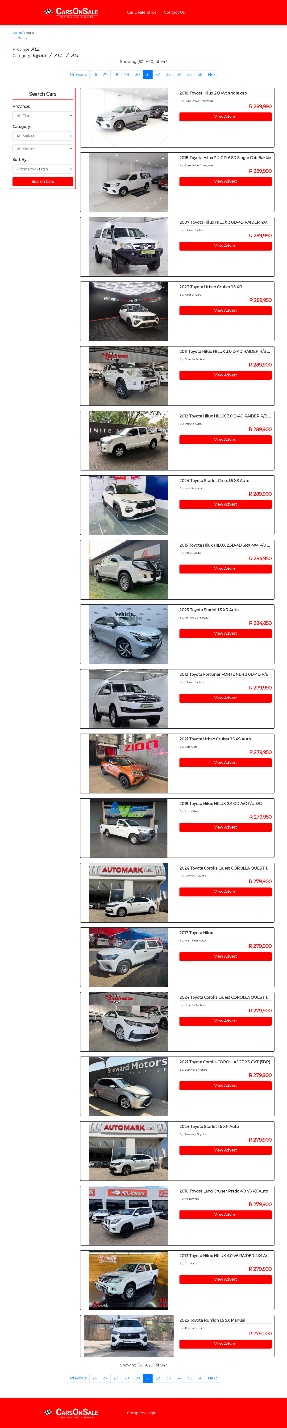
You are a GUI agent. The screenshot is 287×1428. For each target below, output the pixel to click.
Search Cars (42, 94)
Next (212, 74)
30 (137, 74)
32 (157, 74)
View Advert (225, 117)
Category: (21, 126)
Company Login (142, 1413)
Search (17, 32)
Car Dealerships (141, 12)
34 (179, 74)
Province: (21, 106)
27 (105, 74)
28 (115, 74)
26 (94, 74)
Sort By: (19, 159)
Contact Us (174, 12)
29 (126, 74)
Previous (78, 74)
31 (148, 74)
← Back (20, 37)
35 (189, 74)
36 (200, 74)
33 (168, 74)
